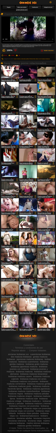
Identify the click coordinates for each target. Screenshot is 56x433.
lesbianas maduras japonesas (36, 389)
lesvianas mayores (41, 418)
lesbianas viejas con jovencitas (37, 408)
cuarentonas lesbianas (40, 354)
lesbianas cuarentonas (28, 362)
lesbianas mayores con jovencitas (24, 406)
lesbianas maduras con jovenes (24, 381)
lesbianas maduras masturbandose (24, 391)
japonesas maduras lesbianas (30, 359)
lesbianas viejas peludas (28, 413)
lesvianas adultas (24, 418)
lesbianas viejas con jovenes (21, 411)
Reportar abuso (18, 350)
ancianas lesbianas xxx (18, 354)
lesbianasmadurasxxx (29, 416)
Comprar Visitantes (37, 350)
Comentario (29, 345)
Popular (9, 7)
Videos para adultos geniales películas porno (22, 8)
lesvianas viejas (35, 421)
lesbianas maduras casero (20, 376)
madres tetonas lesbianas (37, 423)
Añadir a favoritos (49, 50)
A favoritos (51, 2)
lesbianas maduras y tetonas (38, 403)
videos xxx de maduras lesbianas (43, 58)
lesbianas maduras (24, 371)
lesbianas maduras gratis (20, 386)
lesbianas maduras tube (27, 398)
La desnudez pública (24, 58)
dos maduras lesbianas (21, 357)
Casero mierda (17, 58)
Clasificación (35, 7)
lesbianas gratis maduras (37, 364)
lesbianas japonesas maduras (24, 366)
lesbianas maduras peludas (37, 394)
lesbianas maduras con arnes (33, 379)
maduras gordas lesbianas (29, 426)
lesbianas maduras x (32, 401)
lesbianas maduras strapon (20, 396)
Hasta (53, 430)
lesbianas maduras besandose (33, 374)
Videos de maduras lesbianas (28, 3)
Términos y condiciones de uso (29, 348)
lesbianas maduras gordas (39, 384)
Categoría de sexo (48, 7)
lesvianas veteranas (17, 421)
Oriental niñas (32, 58)
